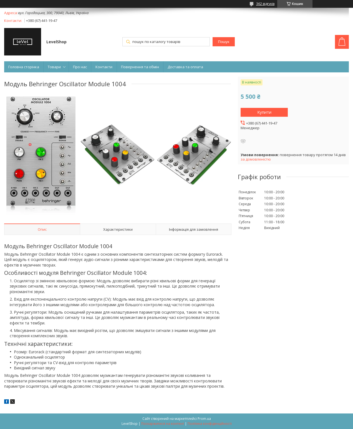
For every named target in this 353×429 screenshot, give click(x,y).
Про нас (80, 66)
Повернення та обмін (140, 66)
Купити (264, 112)
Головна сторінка (23, 66)
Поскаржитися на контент (162, 423)
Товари (54, 66)
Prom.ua (204, 418)
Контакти (103, 66)
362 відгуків (265, 3)
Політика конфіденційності (210, 423)
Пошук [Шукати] (223, 42)
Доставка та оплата (185, 66)
